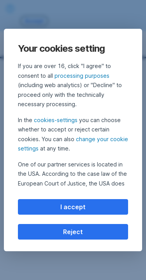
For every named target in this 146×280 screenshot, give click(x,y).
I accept (73, 207)
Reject (73, 232)
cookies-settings (55, 120)
